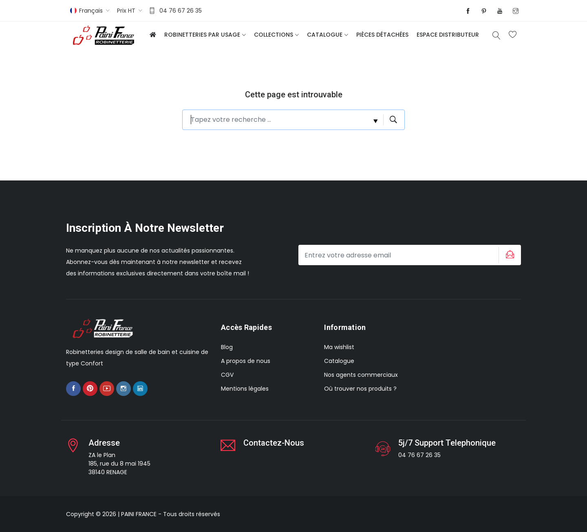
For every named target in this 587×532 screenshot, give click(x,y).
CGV (227, 375)
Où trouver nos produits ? (360, 389)
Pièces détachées (382, 35)
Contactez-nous (273, 443)
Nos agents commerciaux (361, 375)
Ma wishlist (339, 347)
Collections (273, 35)
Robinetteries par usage (202, 35)
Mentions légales (245, 389)
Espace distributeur (448, 35)
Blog (227, 347)
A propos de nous (245, 361)
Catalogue (324, 35)
